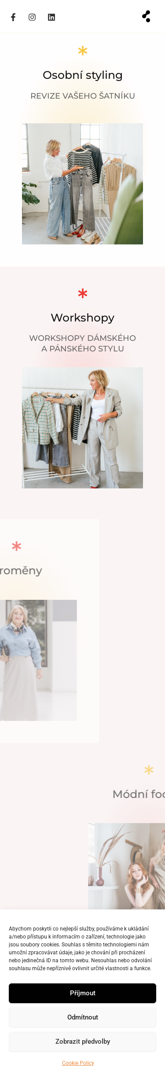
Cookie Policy (78, 1063)
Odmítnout (82, 1017)
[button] (146, 16)
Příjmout (82, 993)
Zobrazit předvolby (82, 1041)
